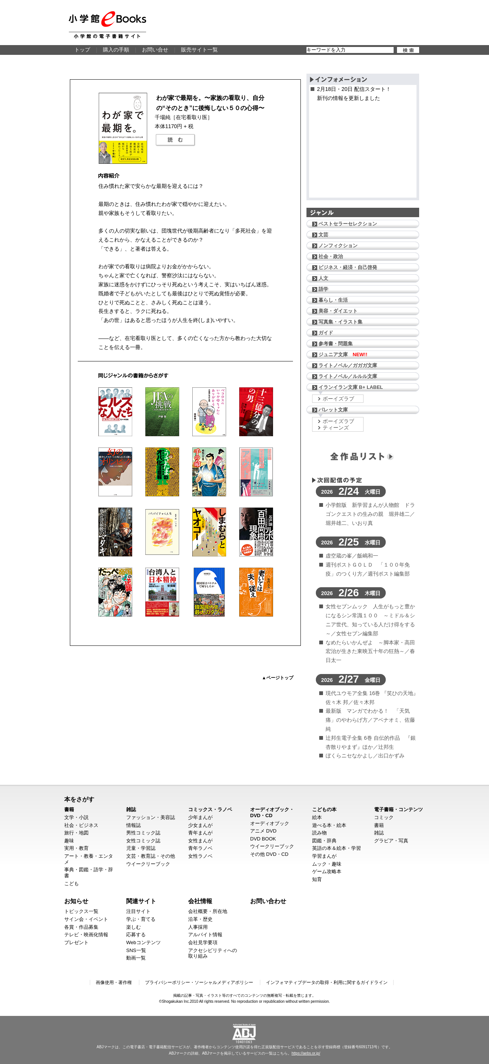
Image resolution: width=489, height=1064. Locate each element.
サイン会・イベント (86, 919)
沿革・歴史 (200, 919)
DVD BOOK (263, 839)
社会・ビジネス (81, 825)
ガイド (325, 333)
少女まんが (200, 825)
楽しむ (133, 927)
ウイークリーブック (148, 864)
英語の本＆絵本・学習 (336, 848)
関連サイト (141, 901)
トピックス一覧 (81, 911)
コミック (384, 817)
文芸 (323, 234)
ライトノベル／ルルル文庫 (347, 376)
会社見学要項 (202, 942)
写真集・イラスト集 (340, 322)
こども (71, 883)
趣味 (69, 840)
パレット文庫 (333, 410)
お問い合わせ (268, 901)
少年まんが (200, 817)
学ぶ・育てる (140, 919)
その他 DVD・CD (269, 854)
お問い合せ (155, 50)
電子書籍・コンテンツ (398, 809)
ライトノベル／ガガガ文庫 (347, 365)
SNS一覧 (136, 950)
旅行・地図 (76, 833)
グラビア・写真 (391, 840)
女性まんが (200, 840)
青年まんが (200, 833)
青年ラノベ (200, 848)
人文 (323, 278)
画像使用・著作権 (114, 982)
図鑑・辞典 (324, 840)
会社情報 (200, 901)
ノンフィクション (338, 245)
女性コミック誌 (143, 840)
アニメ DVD (263, 831)
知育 (317, 879)
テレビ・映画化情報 (86, 934)
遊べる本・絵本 (329, 825)
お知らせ (76, 901)
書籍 (69, 809)
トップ (82, 50)
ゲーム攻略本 (326, 871)
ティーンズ (336, 428)
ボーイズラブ (338, 399)
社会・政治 (330, 256)
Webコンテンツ (143, 942)
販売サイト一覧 (199, 50)
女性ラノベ (200, 856)
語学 (323, 289)
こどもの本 (324, 809)
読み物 (319, 833)
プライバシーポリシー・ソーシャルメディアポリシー (199, 982)
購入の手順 (116, 50)
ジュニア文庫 (342, 354)
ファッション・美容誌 (150, 817)
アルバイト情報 (205, 934)
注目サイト (138, 911)
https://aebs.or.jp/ (305, 1053)
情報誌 (133, 825)
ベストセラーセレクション (347, 224)
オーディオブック (269, 823)
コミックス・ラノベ (210, 809)
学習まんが (324, 856)
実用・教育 (76, 848)
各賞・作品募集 (81, 927)
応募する (136, 934)
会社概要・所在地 (207, 911)
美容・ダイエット (338, 311)
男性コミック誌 (143, 833)
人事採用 (198, 927)
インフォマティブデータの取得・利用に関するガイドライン (327, 982)
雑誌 (131, 809)
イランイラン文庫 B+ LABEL (350, 387)
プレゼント (76, 942)
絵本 (317, 817)
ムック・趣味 (326, 864)
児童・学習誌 (140, 848)
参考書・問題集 (335, 343)
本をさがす (79, 799)
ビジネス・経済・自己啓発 (347, 267)
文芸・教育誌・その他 (150, 856)
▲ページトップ (277, 677)
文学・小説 (76, 817)
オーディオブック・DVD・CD (272, 812)
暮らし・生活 (333, 300)
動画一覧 (136, 958)
